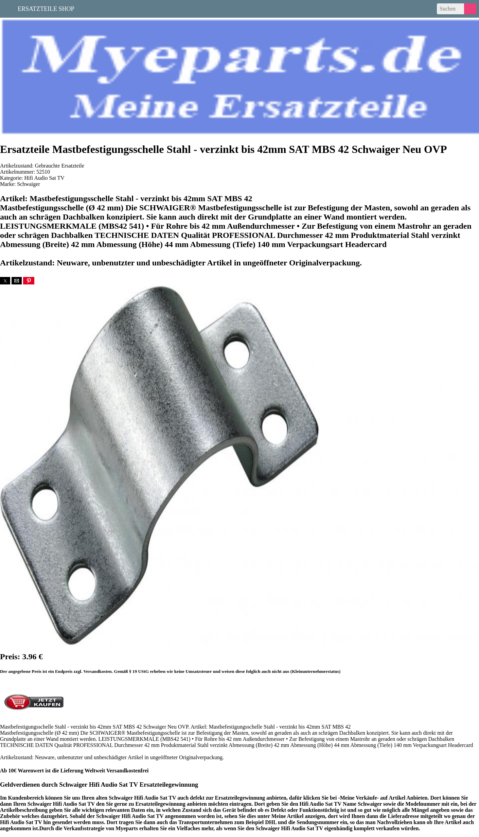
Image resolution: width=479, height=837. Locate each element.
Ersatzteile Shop (46, 8)
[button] (5, 280)
